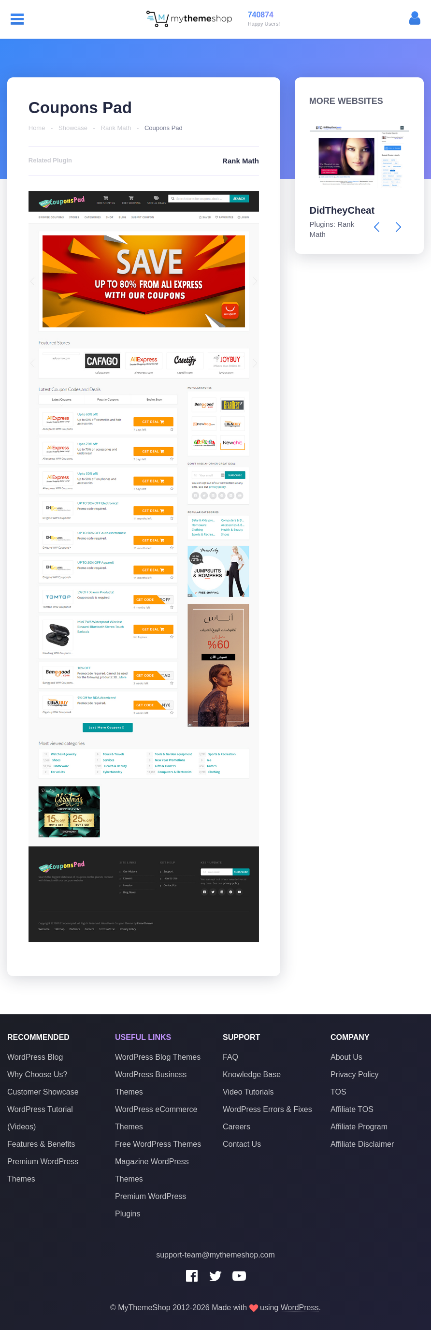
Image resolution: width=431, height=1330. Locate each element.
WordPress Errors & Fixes (267, 1109)
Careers (236, 1126)
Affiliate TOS (352, 1109)
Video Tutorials (248, 1091)
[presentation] (377, 227)
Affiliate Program (359, 1126)
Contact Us (242, 1144)
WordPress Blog (35, 1056)
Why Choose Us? (37, 1074)
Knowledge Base (252, 1074)
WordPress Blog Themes (158, 1056)
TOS (338, 1091)
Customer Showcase (43, 1091)
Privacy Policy (354, 1074)
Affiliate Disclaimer (362, 1144)
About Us (346, 1056)
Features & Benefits (41, 1144)
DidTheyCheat (342, 210)
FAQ (230, 1056)
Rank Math (116, 128)
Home (37, 128)
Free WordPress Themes (158, 1144)
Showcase (72, 128)
